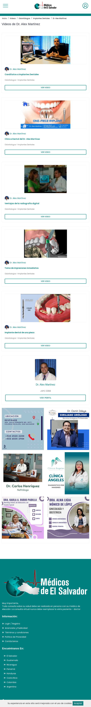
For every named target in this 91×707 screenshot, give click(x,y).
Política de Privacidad (15, 636)
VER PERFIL (45, 397)
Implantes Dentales (41, 18)
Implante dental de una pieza (19, 332)
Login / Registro (12, 623)
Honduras (11, 673)
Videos (13, 18)
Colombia (11, 682)
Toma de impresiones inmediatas (22, 268)
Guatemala (12, 660)
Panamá (11, 669)
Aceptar (78, 703)
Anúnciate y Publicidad (16, 628)
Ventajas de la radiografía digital (22, 203)
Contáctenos (11, 641)
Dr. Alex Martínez (60, 18)
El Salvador (12, 655)
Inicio (4, 18)
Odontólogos (24, 18)
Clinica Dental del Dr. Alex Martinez (22, 139)
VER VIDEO (45, 87)
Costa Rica (12, 677)
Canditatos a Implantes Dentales (22, 74)
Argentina (11, 686)
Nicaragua (12, 664)
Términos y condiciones (17, 632)
